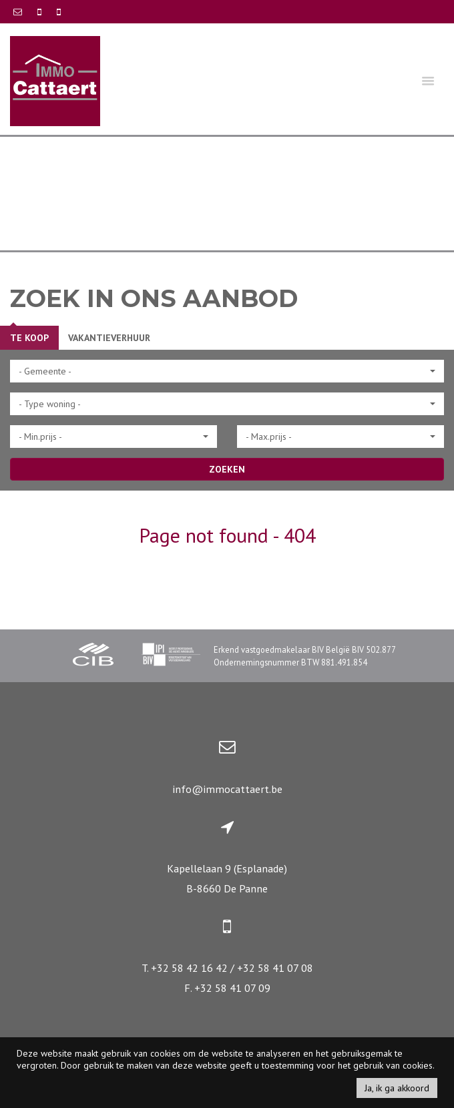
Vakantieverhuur (109, 338)
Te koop (29, 338)
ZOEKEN (227, 469)
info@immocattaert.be (227, 789)
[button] (227, 371)
